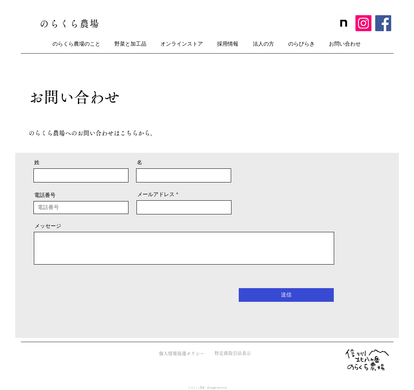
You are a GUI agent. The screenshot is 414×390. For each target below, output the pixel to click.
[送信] (286, 295)
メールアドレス (155, 194)
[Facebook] (383, 23)
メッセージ (48, 225)
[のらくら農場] (70, 23)
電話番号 (45, 195)
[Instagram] (363, 23)
